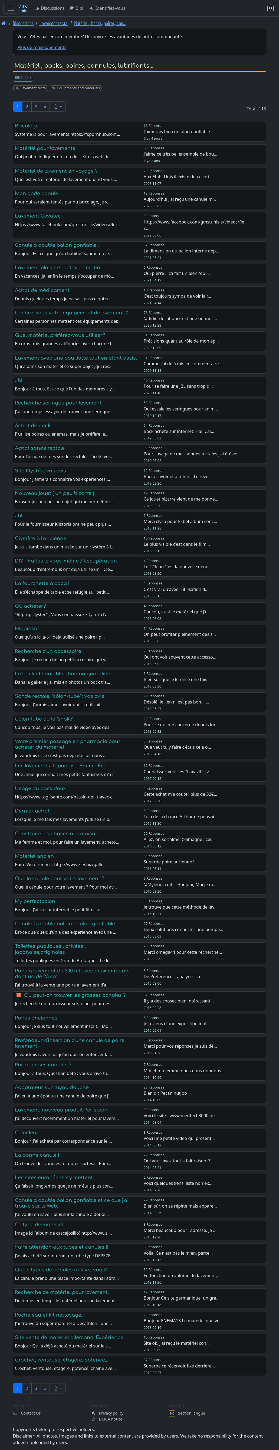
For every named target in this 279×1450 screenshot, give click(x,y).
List (21, 77)
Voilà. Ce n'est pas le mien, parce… (178, 1253)
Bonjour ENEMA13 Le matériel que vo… (183, 1321)
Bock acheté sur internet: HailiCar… (179, 431)
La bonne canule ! (37, 1155)
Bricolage (27, 126)
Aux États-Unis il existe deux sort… (178, 177)
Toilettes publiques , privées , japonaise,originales (50, 949)
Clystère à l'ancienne (40, 538)
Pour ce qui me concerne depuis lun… (182, 725)
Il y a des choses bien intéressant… (179, 1001)
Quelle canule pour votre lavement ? (59, 878)
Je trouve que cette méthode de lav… (181, 907)
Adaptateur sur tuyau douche (52, 1087)
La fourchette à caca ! (42, 583)
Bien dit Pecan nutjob (165, 1093)
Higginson (28, 628)
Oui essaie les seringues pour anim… (181, 409)
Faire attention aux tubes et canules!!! (62, 1247)
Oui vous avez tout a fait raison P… (178, 1161)
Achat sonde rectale (40, 448)
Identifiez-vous (107, 8)
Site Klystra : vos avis (40, 471)
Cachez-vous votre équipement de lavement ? (71, 312)
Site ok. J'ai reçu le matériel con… (177, 1343)
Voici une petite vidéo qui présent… (179, 1138)
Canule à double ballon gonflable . (57, 245)
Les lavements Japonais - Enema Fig (60, 765)
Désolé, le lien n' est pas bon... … (176, 702)
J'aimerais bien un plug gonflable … (179, 131)
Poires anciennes (36, 1018)
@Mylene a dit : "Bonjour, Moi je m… (180, 884)
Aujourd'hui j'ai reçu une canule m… (180, 199)
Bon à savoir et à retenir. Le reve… (178, 476)
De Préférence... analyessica (172, 976)
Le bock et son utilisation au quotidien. (63, 673)
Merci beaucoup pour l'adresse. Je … (180, 1230)
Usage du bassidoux (40, 788)
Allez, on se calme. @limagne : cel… (179, 839)
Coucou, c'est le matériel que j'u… (177, 612)
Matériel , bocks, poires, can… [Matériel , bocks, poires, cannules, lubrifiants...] (100, 23)
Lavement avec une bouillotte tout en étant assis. (76, 358)
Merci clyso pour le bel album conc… (180, 521)
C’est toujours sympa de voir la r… (177, 296)
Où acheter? (30, 606)
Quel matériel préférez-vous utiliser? (60, 335)
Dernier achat (32, 811)
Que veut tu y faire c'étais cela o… (177, 747)
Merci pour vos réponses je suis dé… (180, 1046)
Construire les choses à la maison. (57, 833)
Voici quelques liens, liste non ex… (178, 1183)
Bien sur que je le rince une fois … (178, 679)
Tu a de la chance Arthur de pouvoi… (181, 817)
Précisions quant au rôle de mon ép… (181, 341)
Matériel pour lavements (45, 148)
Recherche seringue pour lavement (58, 403)
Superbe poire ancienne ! (169, 862)
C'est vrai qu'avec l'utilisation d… (176, 589)
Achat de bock (33, 425)
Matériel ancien (34, 856)
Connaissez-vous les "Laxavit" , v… (178, 772)
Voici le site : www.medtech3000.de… (181, 1116)
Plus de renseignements (42, 47)
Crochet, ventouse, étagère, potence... (61, 1360)
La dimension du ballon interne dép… (181, 251)
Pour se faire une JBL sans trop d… (178, 386)
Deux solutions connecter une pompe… (183, 929)
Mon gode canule (36, 193)
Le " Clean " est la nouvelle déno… (178, 567)
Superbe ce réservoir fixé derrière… (179, 1366)
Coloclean (27, 1132)
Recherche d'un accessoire (48, 651)
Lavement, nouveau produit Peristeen (61, 1110)
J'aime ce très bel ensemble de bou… (180, 154)
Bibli (76, 8)
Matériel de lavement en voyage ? (56, 171)
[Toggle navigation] (10, 8)
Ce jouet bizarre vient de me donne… (181, 499)
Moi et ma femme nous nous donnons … (185, 1071)
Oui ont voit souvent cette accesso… (180, 657)
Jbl (18, 380)
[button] (57, 106)
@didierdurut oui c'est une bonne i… (180, 318)
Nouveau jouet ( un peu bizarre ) (54, 493)
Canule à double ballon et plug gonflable (65, 923)
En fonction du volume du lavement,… (182, 1275)
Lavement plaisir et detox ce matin (57, 267)
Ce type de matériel (39, 1224)
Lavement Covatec (38, 216)
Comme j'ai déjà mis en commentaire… (183, 364)
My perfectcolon (35, 901)
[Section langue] (270, 8)
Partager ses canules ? (43, 1064)
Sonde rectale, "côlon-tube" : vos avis (59, 696)
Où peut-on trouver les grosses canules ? (75, 995)
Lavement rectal (54, 23)
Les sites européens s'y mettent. (54, 1177)
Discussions (49, 8)
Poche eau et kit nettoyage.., (49, 1315)
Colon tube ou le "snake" (44, 719)
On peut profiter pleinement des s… (180, 634)
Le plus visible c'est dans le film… (177, 544)
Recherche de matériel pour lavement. (62, 1292)
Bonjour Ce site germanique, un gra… (182, 1298)
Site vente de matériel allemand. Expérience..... (72, 1337)
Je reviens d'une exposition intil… (177, 1024)
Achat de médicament (42, 290)
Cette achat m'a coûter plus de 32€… (180, 794)
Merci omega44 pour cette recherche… (183, 952)
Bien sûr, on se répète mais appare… (180, 1206)
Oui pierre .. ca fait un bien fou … (177, 273)
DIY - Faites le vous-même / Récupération (66, 561)
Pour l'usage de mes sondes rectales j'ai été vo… (192, 454)
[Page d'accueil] (3, 23)
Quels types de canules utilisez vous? (61, 1270)
